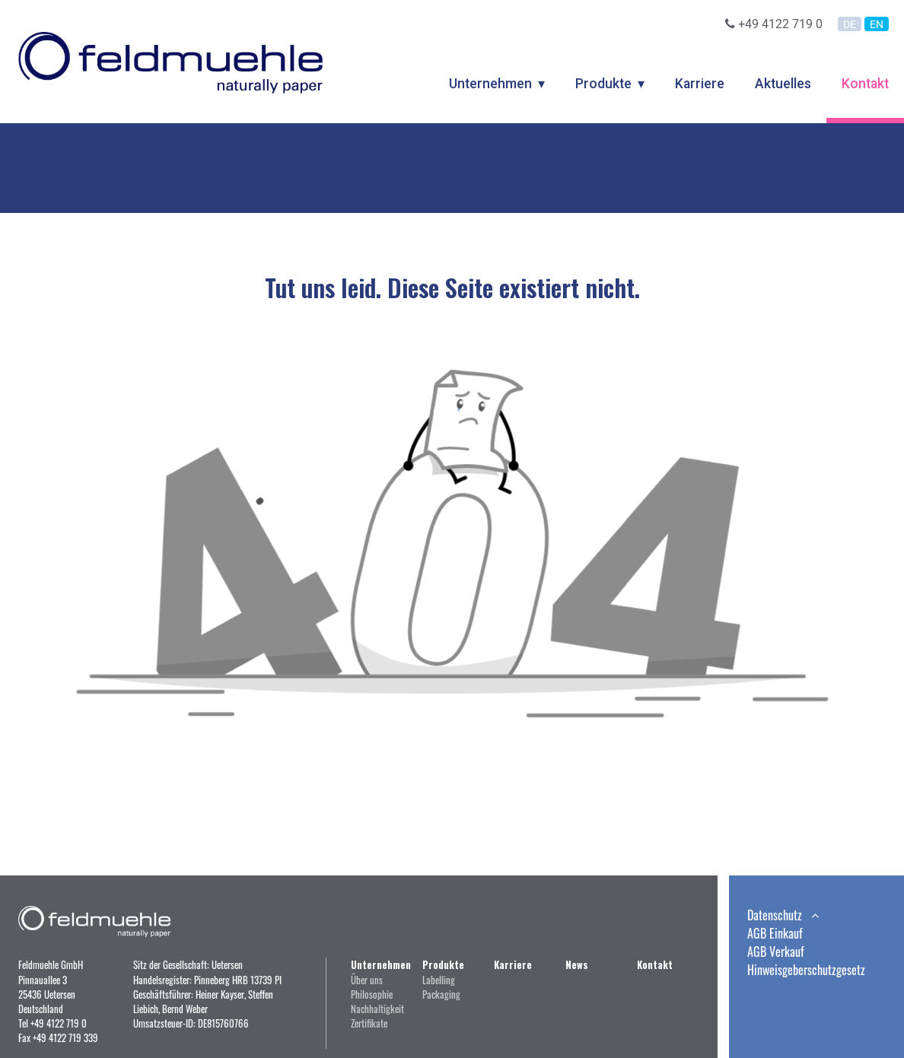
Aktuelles (783, 83)
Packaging (441, 994)
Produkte (603, 83)
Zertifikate (369, 1023)
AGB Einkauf (775, 933)
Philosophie (372, 994)
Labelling (438, 980)
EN (876, 24)
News (576, 965)
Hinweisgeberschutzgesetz (806, 970)
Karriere (699, 83)
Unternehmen (490, 83)
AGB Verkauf (775, 951)
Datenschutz (783, 915)
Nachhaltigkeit (377, 1009)
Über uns (367, 980)
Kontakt (865, 83)
